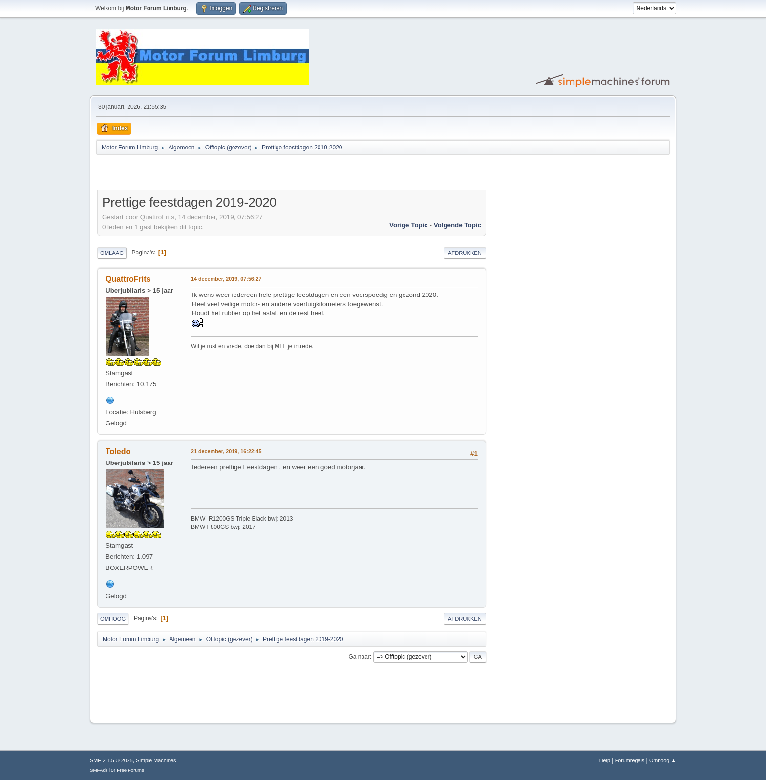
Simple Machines (156, 760)
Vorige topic (408, 225)
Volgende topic (457, 225)
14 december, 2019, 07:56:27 (226, 279)
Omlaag (112, 253)
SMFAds (99, 770)
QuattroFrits (128, 279)
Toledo (118, 451)
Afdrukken (465, 253)
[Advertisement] (211, 174)
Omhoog (113, 619)
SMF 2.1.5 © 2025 (111, 760)
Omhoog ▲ (662, 760)
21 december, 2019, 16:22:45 (226, 451)
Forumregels (630, 760)
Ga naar (359, 657)
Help (604, 760)
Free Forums (130, 770)
